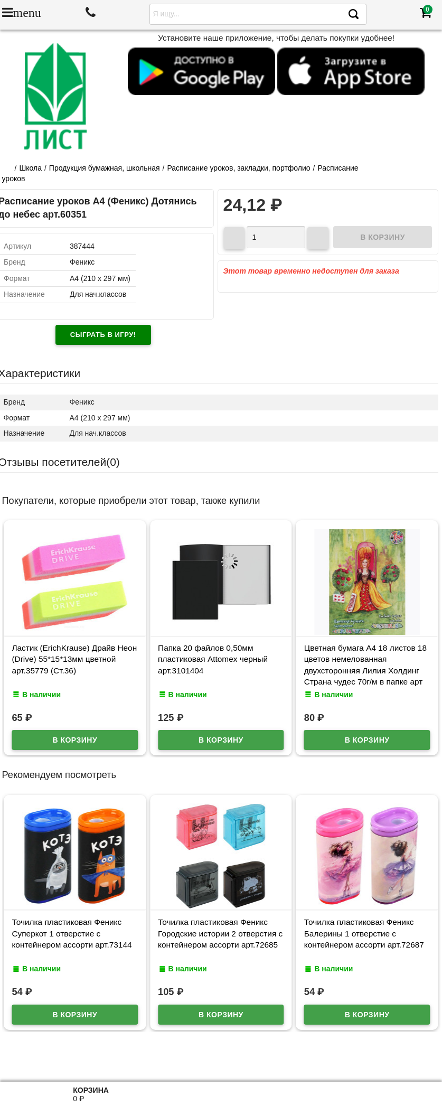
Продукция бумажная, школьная (104, 168)
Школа (30, 168)
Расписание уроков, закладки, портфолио (238, 168)
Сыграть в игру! (103, 335)
